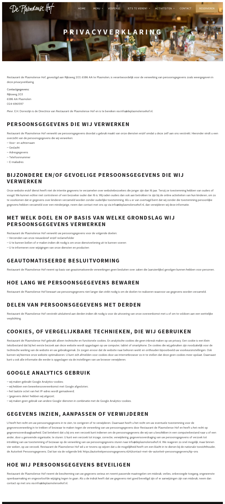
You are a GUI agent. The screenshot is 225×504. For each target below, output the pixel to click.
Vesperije (114, 8)
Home (82, 8)
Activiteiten (163, 8)
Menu (96, 8)
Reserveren (207, 8)
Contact (186, 8)
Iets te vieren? (137, 8)
